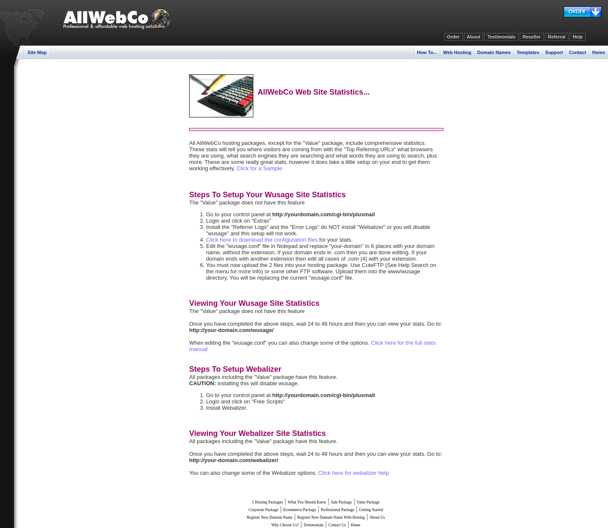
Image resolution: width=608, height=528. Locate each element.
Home (598, 52)
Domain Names (493, 52)
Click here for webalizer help (353, 473)
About (473, 36)
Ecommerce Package (299, 510)
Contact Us (337, 525)
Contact (577, 52)
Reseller (532, 36)
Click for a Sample (259, 168)
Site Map (36, 52)
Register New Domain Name (270, 517)
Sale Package (341, 502)
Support (554, 52)
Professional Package (338, 510)
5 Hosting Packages (267, 502)
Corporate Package (264, 510)
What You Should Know (307, 502)
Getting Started (371, 510)
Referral (557, 36)
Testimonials (501, 36)
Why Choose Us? (285, 525)
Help (578, 36)
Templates (528, 52)
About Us (377, 517)
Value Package (368, 502)
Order (453, 36)
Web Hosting (457, 52)
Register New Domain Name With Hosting (331, 517)
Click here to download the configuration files (262, 240)
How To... (427, 52)
